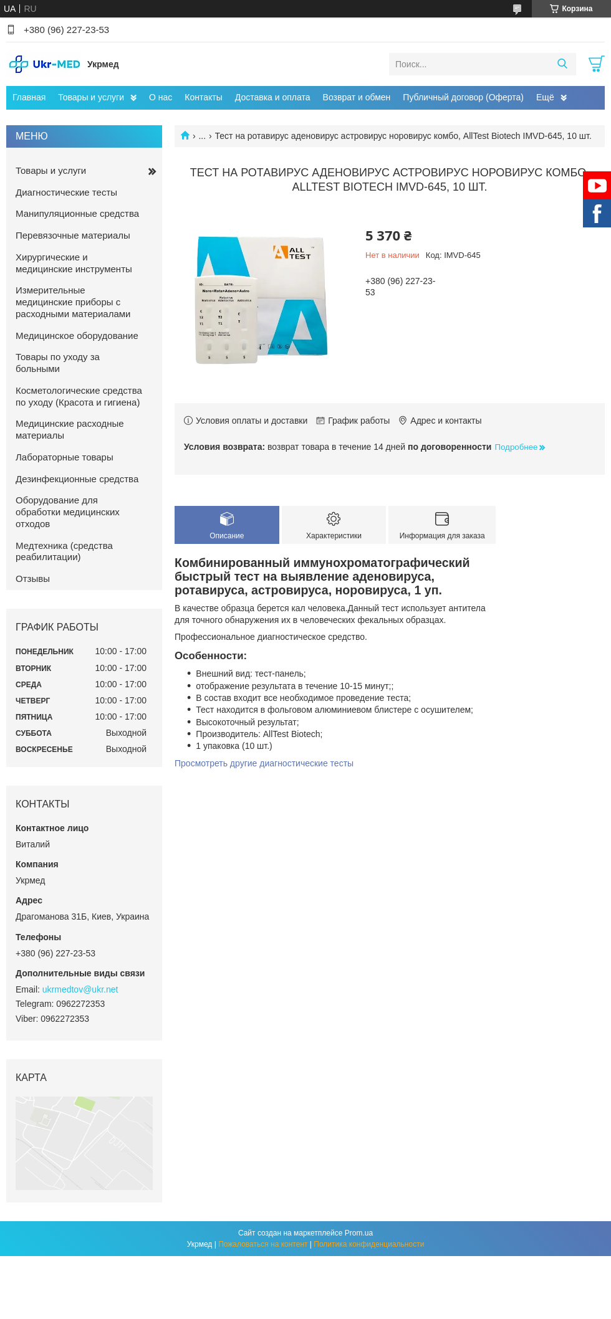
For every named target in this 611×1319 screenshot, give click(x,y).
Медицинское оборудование (77, 335)
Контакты (203, 97)
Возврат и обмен (357, 97)
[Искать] (562, 64)
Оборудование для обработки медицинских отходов (68, 512)
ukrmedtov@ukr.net (80, 989)
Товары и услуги (91, 97)
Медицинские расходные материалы (70, 429)
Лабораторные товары (64, 457)
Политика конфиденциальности (369, 1244)
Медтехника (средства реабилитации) (64, 551)
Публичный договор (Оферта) (463, 97)
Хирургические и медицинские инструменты (74, 263)
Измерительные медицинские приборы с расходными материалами (73, 302)
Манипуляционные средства (77, 213)
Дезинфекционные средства (77, 479)
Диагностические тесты (66, 192)
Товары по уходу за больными (58, 362)
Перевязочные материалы (73, 235)
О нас (160, 97)
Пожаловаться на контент (262, 1244)
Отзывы (33, 578)
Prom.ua (359, 1233)
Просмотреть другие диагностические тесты (264, 763)
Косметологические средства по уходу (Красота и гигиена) (79, 396)
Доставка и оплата (272, 97)
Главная (29, 97)
